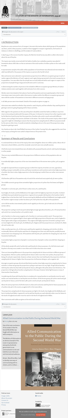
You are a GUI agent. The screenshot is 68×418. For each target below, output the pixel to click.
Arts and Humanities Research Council (42, 405)
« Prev (57, 32)
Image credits (5, 396)
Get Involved (5, 403)
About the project (6, 398)
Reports (4, 27)
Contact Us (4, 400)
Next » (63, 32)
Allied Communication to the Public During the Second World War (32, 318)
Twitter (38, 396)
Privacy (3, 405)
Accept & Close (40, 415)
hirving (7, 321)
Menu (62, 23)
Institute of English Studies (10, 414)
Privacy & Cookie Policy (28, 415)
